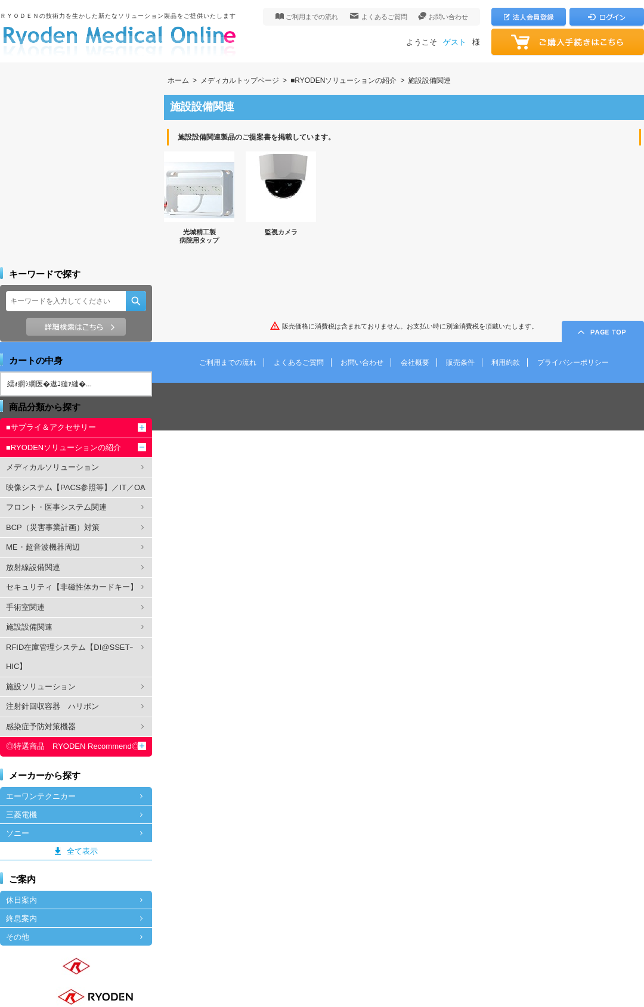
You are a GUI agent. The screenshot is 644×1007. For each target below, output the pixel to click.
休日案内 (21, 900)
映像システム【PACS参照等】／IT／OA (75, 487)
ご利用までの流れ (312, 16)
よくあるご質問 (384, 16)
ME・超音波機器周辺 (43, 547)
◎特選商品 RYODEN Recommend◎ (73, 746)
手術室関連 (25, 607)
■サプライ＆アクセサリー (51, 427)
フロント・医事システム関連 (56, 507)
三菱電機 (21, 814)
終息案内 (21, 918)
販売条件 (460, 362)
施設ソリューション (41, 686)
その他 (17, 936)
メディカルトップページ (239, 80)
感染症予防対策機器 (41, 726)
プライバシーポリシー (573, 362)
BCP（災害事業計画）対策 (53, 527)
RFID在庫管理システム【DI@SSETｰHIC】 (70, 657)
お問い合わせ (448, 16)
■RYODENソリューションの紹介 (343, 80)
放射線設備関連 (33, 567)
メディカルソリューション (52, 467)
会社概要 (415, 362)
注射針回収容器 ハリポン (52, 706)
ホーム (178, 80)
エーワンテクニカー (41, 796)
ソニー (17, 833)
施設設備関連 (429, 80)
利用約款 (505, 362)
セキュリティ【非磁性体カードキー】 (72, 586)
